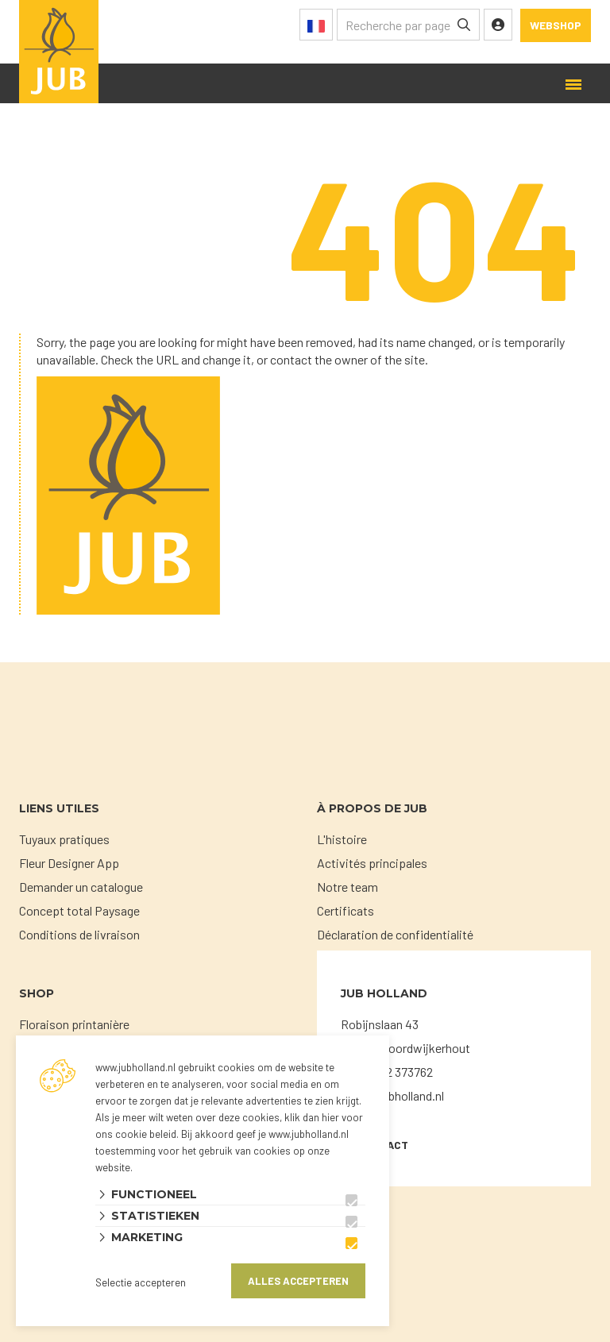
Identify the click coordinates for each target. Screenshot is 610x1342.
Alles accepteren (298, 1281)
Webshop (555, 25)
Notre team (347, 886)
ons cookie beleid (135, 1134)
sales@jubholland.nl (392, 1095)
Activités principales (372, 862)
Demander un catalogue (81, 886)
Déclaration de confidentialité (395, 934)
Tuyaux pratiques (64, 838)
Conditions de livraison (79, 934)
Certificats (345, 910)
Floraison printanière (74, 1024)
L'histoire (342, 838)
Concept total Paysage (79, 910)
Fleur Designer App (69, 862)
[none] (464, 24)
